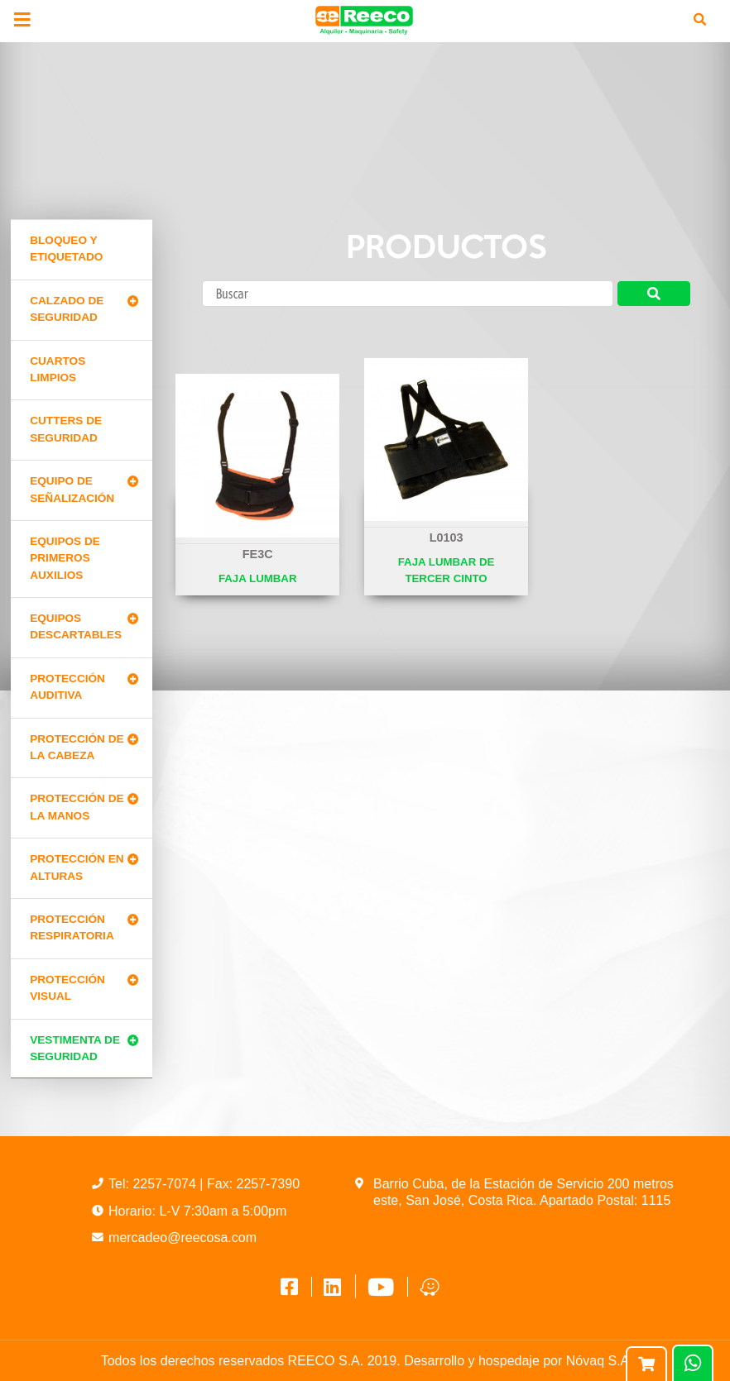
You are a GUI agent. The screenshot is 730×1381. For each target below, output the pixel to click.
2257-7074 (165, 1184)
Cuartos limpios (57, 369)
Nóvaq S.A (597, 1361)
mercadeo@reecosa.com (182, 1237)
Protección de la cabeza (76, 747)
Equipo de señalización (72, 489)
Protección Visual (67, 987)
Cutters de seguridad (66, 428)
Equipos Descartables (76, 626)
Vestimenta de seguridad (75, 1048)
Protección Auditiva (67, 686)
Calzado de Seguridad (66, 308)
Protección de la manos (76, 806)
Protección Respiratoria (71, 927)
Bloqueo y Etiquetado (66, 248)
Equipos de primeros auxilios (65, 558)
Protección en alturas (76, 867)
